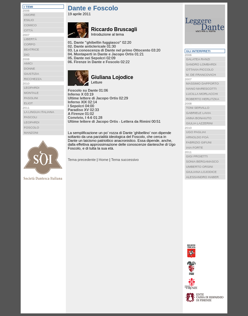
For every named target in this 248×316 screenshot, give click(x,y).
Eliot (28, 103)
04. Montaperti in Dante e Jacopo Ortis (101, 54)
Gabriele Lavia (198, 113)
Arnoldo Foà (197, 137)
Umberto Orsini (199, 166)
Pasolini (31, 98)
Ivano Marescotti (201, 88)
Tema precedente (82, 160)
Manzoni (31, 132)
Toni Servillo (197, 107)
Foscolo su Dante (83, 90)
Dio (26, 54)
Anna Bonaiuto (199, 118)
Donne (29, 68)
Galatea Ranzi (198, 59)
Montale (31, 93)
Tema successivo (125, 160)
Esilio (29, 20)
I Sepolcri (76, 106)
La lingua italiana (39, 112)
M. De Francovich (201, 74)
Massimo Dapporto (202, 83)
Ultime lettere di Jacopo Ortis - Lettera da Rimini (109, 121)
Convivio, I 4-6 (80, 117)
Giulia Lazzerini (199, 123)
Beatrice (31, 49)
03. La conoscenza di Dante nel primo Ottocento (109, 50)
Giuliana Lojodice (201, 172)
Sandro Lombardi (201, 64)
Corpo (29, 44)
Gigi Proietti (197, 156)
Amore (29, 15)
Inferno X (75, 94)
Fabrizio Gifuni (199, 142)
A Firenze (76, 114)
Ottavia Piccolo (199, 69)
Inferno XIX (77, 102)
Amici (28, 63)
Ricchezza (33, 79)
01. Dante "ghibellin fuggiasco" (94, 42)
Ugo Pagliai (196, 132)
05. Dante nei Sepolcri (86, 58)
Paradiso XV (78, 110)
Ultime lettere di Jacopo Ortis (93, 98)
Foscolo (31, 127)
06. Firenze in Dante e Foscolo (93, 62)
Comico (30, 25)
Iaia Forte (194, 147)
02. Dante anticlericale (87, 46)
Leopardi (31, 87)
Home (103, 160)
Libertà (30, 39)
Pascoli (30, 117)
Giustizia (31, 73)
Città (28, 30)
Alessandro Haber (202, 177)
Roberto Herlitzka (202, 99)
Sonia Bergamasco (202, 161)
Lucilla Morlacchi (202, 94)
